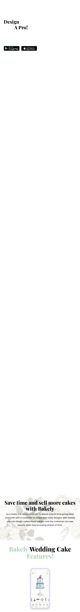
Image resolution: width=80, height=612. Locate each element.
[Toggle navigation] (73, 9)
